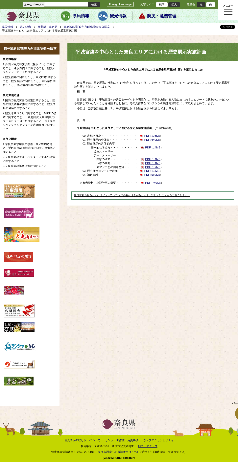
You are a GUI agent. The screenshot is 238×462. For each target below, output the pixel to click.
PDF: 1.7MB (152, 167)
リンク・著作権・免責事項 (121, 440)
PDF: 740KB (153, 182)
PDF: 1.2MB (151, 170)
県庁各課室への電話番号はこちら (119, 451)
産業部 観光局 (47, 26)
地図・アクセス (147, 446)
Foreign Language (120, 4)
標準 (162, 4)
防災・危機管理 (161, 15)
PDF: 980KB (152, 174)
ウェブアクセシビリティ (158, 440)
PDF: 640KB (152, 139)
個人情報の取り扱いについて (82, 440)
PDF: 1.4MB (152, 147)
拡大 (174, 4)
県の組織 (25, 26)
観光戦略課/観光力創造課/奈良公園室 (87, 26)
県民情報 (81, 15)
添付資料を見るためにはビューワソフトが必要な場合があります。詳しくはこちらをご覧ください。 (132, 195)
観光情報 (118, 15)
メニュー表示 (228, 10)
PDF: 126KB (152, 135)
